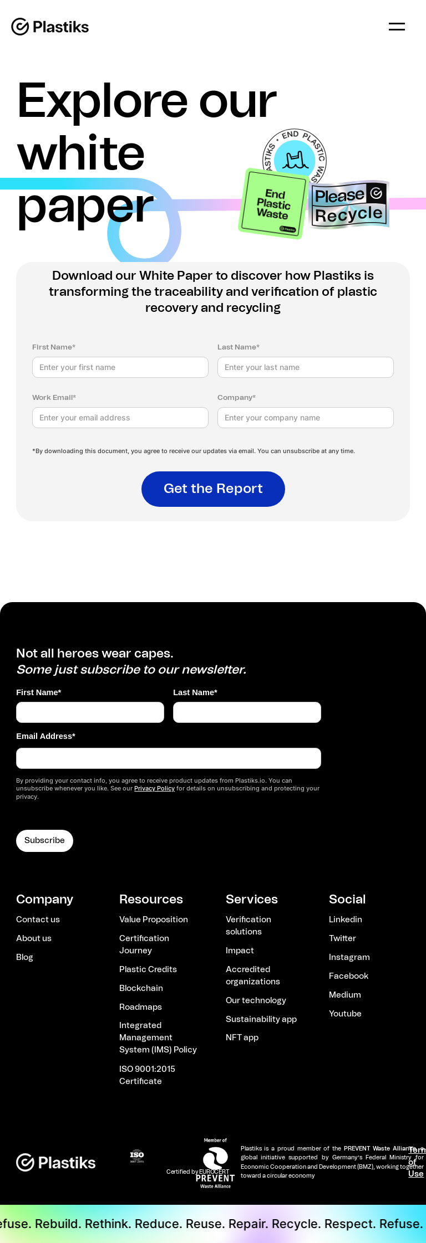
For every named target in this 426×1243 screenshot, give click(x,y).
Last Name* (238, 347)
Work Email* (54, 398)
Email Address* (45, 736)
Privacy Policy (154, 788)
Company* (236, 398)
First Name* (53, 347)
